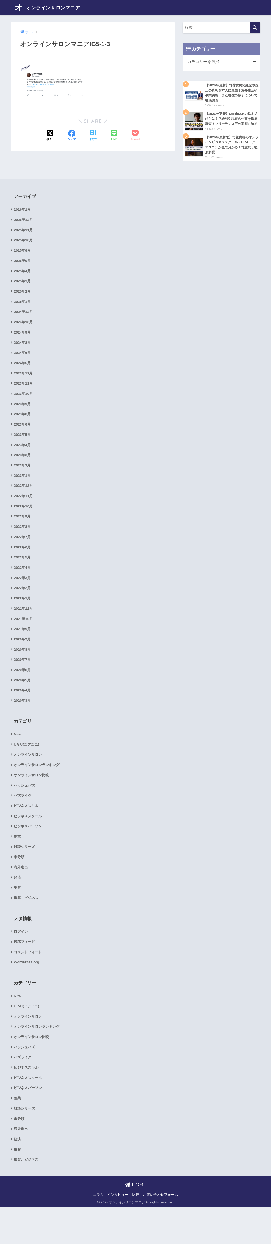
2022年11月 (24, 513)
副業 (17, 864)
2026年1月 (23, 217)
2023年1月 (23, 492)
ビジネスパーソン (29, 853)
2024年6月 (23, 365)
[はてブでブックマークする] (93, 133)
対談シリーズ (25, 875)
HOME (135, 1221)
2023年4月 (23, 460)
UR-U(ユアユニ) (27, 769)
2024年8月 (23, 354)
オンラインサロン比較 (32, 801)
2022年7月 (23, 555)
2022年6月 (23, 566)
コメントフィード (29, 982)
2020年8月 (23, 671)
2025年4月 (23, 280)
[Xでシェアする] (50, 133)
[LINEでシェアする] (114, 133)
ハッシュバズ (25, 811)
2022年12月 (24, 502)
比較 (135, 1231)
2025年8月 (23, 259)
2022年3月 (23, 597)
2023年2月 (23, 481)
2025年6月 (23, 270)
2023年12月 (24, 386)
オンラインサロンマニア (54, 7)
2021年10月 (24, 640)
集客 (17, 917)
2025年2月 (23, 302)
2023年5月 (23, 449)
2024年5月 (23, 376)
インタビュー (117, 1231)
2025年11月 (24, 238)
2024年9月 (23, 344)
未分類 (19, 885)
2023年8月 (23, 428)
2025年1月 (23, 312)
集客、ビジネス (27, 927)
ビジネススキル (27, 832)
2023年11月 (24, 397)
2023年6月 (23, 439)
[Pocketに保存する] (135, 133)
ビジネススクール (29, 843)
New (17, 758)
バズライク (23, 822)
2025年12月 (24, 228)
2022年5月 (23, 576)
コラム (98, 1231)
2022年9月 (23, 534)
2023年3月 (23, 471)
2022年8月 (23, 545)
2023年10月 (24, 407)
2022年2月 (23, 608)
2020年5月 (23, 703)
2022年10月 (24, 523)
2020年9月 (23, 661)
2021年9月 (23, 650)
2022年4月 (23, 587)
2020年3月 (23, 724)
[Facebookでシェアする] (72, 133)
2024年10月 (24, 333)
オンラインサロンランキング (38, 790)
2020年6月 (23, 692)
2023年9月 (23, 418)
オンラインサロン (29, 780)
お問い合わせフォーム (160, 1231)
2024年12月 (24, 323)
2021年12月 (24, 629)
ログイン (21, 961)
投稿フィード (25, 972)
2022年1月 (23, 618)
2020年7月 (23, 682)
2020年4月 (23, 714)
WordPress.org (27, 993)
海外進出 (21, 896)
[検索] (255, 27)
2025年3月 (23, 291)
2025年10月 (24, 249)
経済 (17, 906)
